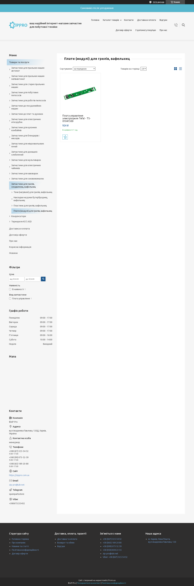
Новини (13, 253)
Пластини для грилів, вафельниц (30, 205)
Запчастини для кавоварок (24, 173)
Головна (95, 20)
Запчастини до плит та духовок (27, 114)
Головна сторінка (20, 539)
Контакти (129, 20)
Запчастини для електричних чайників (26, 166)
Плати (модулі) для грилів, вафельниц (33, 211)
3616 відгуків (158, 2)
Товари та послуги (19, 62)
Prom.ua (111, 580)
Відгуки (163, 20)
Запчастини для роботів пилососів (28, 100)
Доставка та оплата (67, 539)
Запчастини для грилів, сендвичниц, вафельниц (23, 185)
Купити (65, 137)
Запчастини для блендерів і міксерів (25, 137)
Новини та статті (20, 546)
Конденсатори (18, 216)
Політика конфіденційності (25, 550)
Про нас (163, 30)
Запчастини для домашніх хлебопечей (24, 153)
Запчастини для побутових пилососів (24, 94)
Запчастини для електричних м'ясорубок (26, 120)
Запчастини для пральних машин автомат (27, 69)
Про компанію (18, 542)
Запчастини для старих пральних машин (28, 85)
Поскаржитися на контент (88, 583)
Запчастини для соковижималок (27, 178)
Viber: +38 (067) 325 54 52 (115, 557)
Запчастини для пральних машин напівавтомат (27, 77)
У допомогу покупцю (145, 30)
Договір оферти (124, 30)
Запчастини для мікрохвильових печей (27, 145)
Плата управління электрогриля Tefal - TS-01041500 (76, 118)
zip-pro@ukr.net (16, 485)
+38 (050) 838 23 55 (112, 550)
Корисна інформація (20, 247)
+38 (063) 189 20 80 (112, 542)
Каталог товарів (111, 20)
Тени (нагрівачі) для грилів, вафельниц (33, 192)
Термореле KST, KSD (21, 221)
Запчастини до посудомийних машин (26, 107)
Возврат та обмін (65, 542)
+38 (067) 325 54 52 (112, 539)
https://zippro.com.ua (19, 475)
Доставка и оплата (146, 20)
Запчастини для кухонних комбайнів (24, 129)
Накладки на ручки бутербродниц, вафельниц (31, 199)
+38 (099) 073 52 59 (112, 546)
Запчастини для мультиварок (26, 160)
